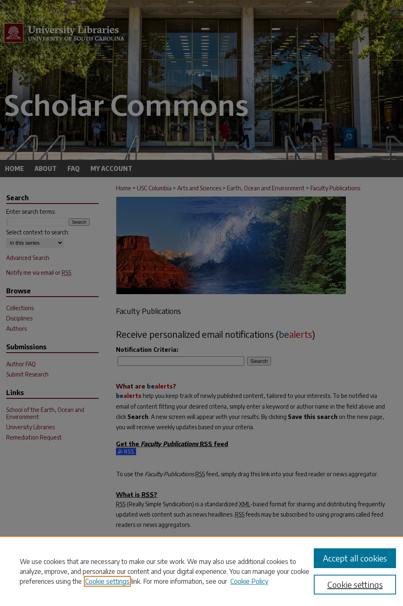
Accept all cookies (355, 558)
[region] (201, 571)
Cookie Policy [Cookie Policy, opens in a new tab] (249, 581)
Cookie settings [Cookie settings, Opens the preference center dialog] (355, 584)
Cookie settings (107, 581)
